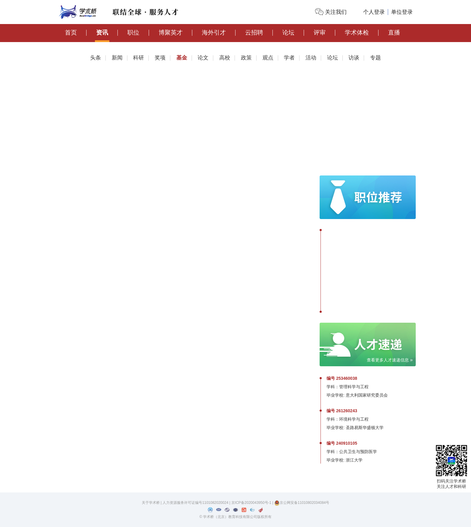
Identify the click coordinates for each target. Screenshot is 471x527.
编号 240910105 (342, 443)
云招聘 (254, 32)
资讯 (102, 32)
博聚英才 (171, 32)
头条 (95, 58)
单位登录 (402, 12)
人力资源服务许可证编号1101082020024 (196, 503)
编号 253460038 (342, 378)
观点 (268, 58)
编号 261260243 (342, 411)
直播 (394, 32)
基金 (181, 58)
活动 (310, 58)
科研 (138, 58)
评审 (320, 32)
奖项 (160, 58)
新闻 (117, 58)
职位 (133, 32)
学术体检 (357, 32)
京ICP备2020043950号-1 (251, 503)
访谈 (353, 58)
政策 (246, 58)
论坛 (288, 32)
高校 (224, 58)
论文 (203, 58)
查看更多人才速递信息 (390, 360)
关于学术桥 (151, 503)
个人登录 (374, 12)
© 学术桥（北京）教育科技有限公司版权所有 (235, 517)
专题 (375, 58)
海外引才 (214, 32)
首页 (71, 32)
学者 (289, 58)
